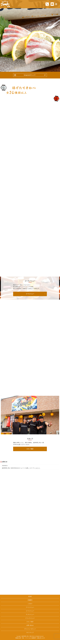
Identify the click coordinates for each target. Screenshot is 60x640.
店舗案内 (30, 600)
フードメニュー (30, 607)
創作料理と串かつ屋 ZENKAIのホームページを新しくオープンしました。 (21, 468)
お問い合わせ (30, 625)
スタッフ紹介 (30, 449)
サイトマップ (30, 632)
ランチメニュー (30, 614)
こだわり (30, 603)
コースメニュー (30, 293)
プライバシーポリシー (30, 629)
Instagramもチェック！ (30, 75)
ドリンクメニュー (30, 618)
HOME (30, 596)
